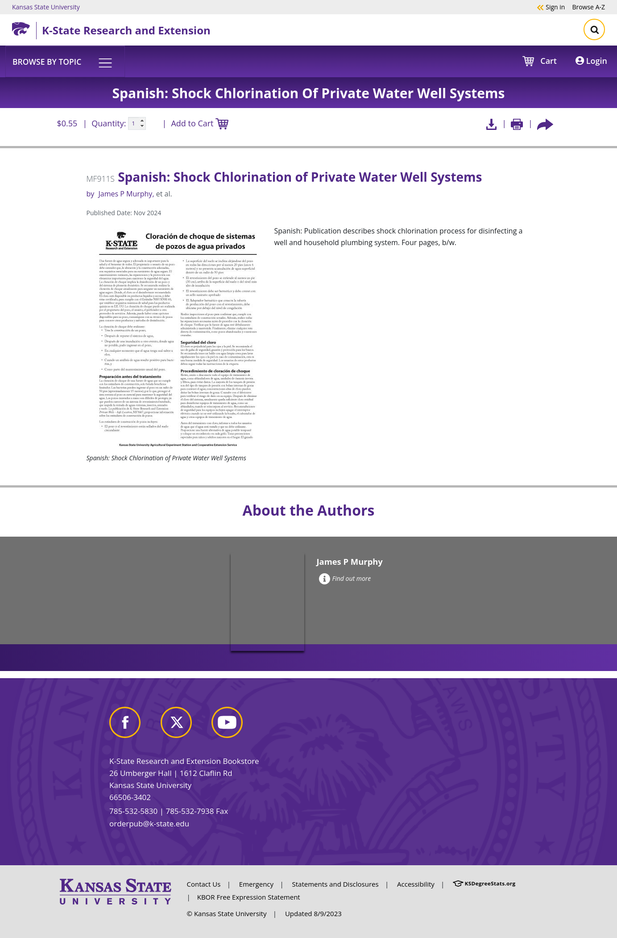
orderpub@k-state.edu (149, 823)
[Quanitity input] (137, 123)
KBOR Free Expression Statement (248, 896)
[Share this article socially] (545, 123)
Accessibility (416, 884)
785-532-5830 (133, 811)
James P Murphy (125, 194)
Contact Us (204, 884)
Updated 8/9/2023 (313, 913)
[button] (65, 61)
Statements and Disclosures (335, 884)
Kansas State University (46, 6)
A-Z (588, 6)
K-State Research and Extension (126, 30)
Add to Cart (199, 124)
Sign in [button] (551, 6)
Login (591, 60)
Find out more (345, 578)
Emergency (256, 884)
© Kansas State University (227, 913)
